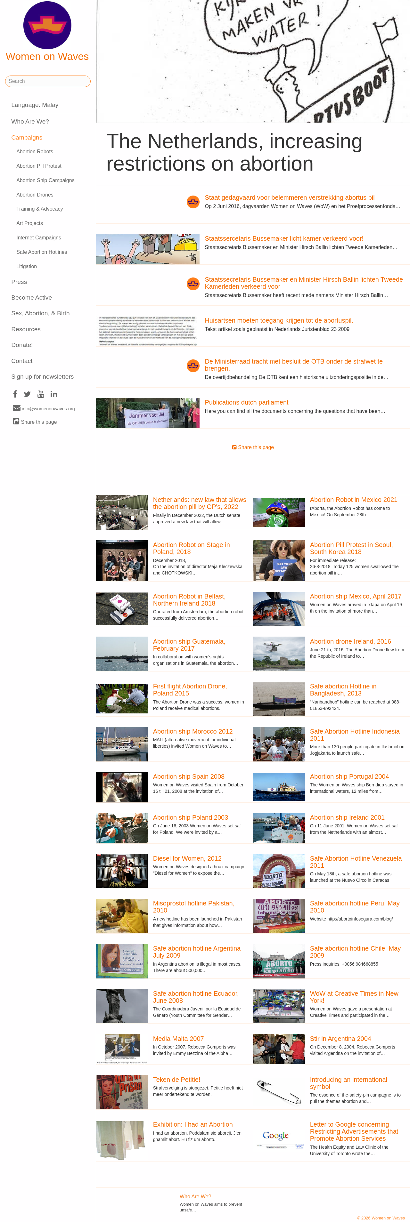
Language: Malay (34, 104)
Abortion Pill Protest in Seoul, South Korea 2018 (351, 548)
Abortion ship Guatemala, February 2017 (189, 645)
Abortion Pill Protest (39, 166)
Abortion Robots (34, 151)
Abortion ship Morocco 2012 (193, 731)
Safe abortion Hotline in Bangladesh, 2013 (343, 690)
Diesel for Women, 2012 (187, 858)
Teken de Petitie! (177, 1079)
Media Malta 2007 (178, 1038)
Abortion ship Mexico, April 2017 (356, 596)
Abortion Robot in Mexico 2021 (354, 499)
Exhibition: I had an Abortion (193, 1124)
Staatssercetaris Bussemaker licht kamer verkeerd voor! (284, 238)
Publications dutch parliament (246, 402)
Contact (21, 361)
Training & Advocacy (39, 209)
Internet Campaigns (38, 237)
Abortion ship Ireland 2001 (347, 817)
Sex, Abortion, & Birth (40, 313)
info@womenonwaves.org (44, 408)
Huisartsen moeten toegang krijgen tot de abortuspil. (279, 320)
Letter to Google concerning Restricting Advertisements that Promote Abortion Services (354, 1131)
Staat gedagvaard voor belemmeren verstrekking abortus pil (289, 197)
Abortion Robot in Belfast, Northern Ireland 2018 (189, 600)
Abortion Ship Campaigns (45, 180)
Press (19, 281)
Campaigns (26, 137)
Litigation (26, 266)
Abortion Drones (34, 194)
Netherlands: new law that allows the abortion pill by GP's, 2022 (199, 503)
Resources (26, 329)
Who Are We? (30, 121)
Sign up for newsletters (42, 376)
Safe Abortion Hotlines (41, 252)
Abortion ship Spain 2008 (189, 776)
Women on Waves (47, 31)
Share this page (35, 421)
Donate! (22, 345)
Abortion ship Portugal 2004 (349, 776)
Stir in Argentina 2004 (340, 1038)
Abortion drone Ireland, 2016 (350, 641)
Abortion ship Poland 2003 (190, 817)
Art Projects (29, 223)
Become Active (31, 297)
